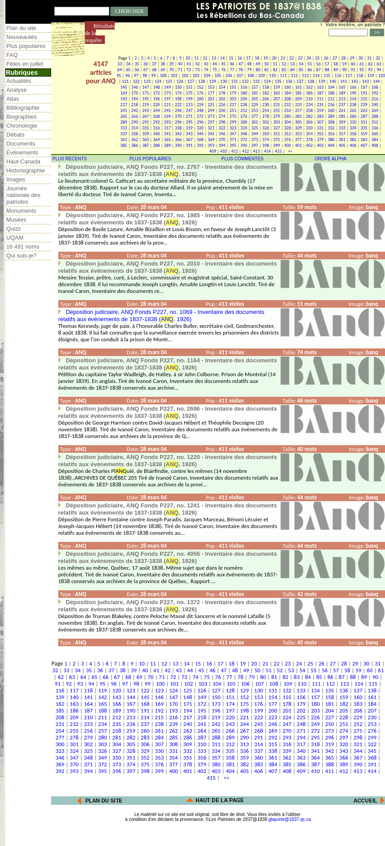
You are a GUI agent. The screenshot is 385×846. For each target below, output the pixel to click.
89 (335, 70)
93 (370, 70)
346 (222, 134)
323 (232, 128)
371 (232, 139)
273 (211, 116)
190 (353, 93)
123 (147, 81)
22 (291, 58)
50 (266, 64)
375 (276, 139)
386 (134, 145)
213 (342, 99)
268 (156, 116)
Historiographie (25, 170)
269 (167, 116)
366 (178, 139)
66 (136, 70)
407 (363, 145)
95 (119, 75)
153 (211, 87)
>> (289, 151)
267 (145, 116)
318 (178, 128)
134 (267, 81)
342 (178, 134)
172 (156, 93)
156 (243, 87)
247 (189, 110)
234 (309, 104)
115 (327, 75)
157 (254, 87)
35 (136, 64)
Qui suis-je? (21, 255)
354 (309, 134)
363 (145, 139)
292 (156, 122)
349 (254, 134)
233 (298, 104)
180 (243, 93)
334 (353, 128)
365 (167, 139)
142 (354, 81)
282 (309, 116)
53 (292, 64)
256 (287, 110)
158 (265, 87)
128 (201, 81)
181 (254, 93)
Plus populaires (26, 46)
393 (211, 145)
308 (331, 122)
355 (320, 134)
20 (274, 58)
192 (375, 93)
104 (206, 75)
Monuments (21, 210)
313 (123, 128)
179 (232, 93)
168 (375, 87)
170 (134, 93)
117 (349, 75)
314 (134, 128)
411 (234, 151)
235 (320, 104)
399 (276, 145)
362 (134, 139)
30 (361, 58)
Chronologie (21, 125)
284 (331, 116)
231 (276, 104)
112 (294, 75)
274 (222, 116)
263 (363, 110)
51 (275, 64)
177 (211, 93)
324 (243, 128)
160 (287, 87)
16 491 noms (22, 246)
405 (342, 145)
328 (287, 128)
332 (331, 128)
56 (318, 64)
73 (197, 70)
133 (256, 81)
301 (254, 122)
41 (188, 64)
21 (283, 58)
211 (320, 99)
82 (275, 70)
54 (301, 64)
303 (276, 122)
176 (200, 93)
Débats (15, 134)
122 (136, 81)
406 (353, 145)
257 (298, 110)
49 (257, 64)
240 (375, 104)
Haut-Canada (23, 161)
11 (196, 58)
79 (249, 70)
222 (178, 104)
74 (206, 70)
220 (156, 104)
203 (232, 99)
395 (232, 145)
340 (156, 134)
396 (243, 145)
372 (243, 139)
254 (265, 110)
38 (162, 64)
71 (180, 70)
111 (283, 75)
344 (200, 134)
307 (320, 122)
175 (189, 93)
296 (200, 122)
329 (298, 128)
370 (222, 139)
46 (232, 64)
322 (222, 128)
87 (318, 70)
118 (359, 75)
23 (300, 58)
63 (378, 64)
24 (309, 58)
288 (375, 116)
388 (156, 145)
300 (243, 122)
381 (342, 139)
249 (211, 110)
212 (331, 99)
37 (154, 64)
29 (352, 58)
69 (162, 70)
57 (327, 64)
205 (254, 99)
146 (134, 87)
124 (158, 81)
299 (232, 122)
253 (254, 110)
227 (232, 104)
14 (222, 58)
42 (197, 64)
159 (276, 87)
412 (245, 151)
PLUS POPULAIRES (150, 158)
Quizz (13, 228)
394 (222, 145)
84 (292, 70)
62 (370, 64)
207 (276, 99)
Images (15, 179)
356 (331, 134)
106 (228, 75)
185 (298, 93)
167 (363, 87)
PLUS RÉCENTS (69, 158)
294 (178, 122)
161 (298, 87)
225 (211, 104)
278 (265, 116)
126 (180, 81)
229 (254, 104)
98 (145, 75)
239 (363, 104)
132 (245, 81)
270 (178, 116)
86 (309, 70)
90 (344, 70)
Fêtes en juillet (24, 63)
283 (320, 116)
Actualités (18, 80)
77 (232, 70)
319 (189, 128)
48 (249, 64)
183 (276, 93)
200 (200, 99)
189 (342, 93)
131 (234, 81)
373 (254, 139)
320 (200, 128)
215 (363, 99)
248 (200, 110)
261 (342, 110)
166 (353, 87)
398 (265, 145)
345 (211, 134)
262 (353, 110)
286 (353, 116)
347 (232, 134)
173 (167, 93)
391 (189, 145)
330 (309, 128)
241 (123, 110)
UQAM (14, 237)
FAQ (12, 55)
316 (156, 128)
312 (375, 122)
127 (190, 81)
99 (153, 75)
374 (265, 139)
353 (298, 134)
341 (167, 134)
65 (128, 70)
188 (331, 93)
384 (375, 139)
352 (287, 134)
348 (243, 134)
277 (254, 116)
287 (363, 116)
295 (189, 122)
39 (171, 64)
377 (298, 139)
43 (206, 64)
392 (200, 145)
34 (128, 64)
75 (214, 70)
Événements (22, 152)
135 (278, 81)
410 (223, 151)
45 (223, 64)
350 (265, 134)
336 (375, 128)
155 (232, 87)
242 (134, 110)
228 (243, 104)
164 (331, 87)
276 (243, 116)
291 (145, 122)
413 (256, 151)
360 (375, 134)
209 (298, 99)
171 (145, 93)
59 (344, 64)
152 (200, 87)
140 (332, 81)
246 (178, 110)
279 (276, 116)
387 (145, 145)
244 (156, 110)
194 (134, 99)
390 (178, 145)
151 (189, 87)
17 (248, 58)
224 (200, 104)
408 (375, 145)
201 (211, 99)
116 (337, 75)
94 (378, 70)
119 (370, 75)
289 (123, 122)
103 (196, 75)
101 (174, 75)
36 (145, 64)
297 (211, 122)
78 (240, 70)
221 (167, 104)
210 (309, 99)
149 (167, 87)
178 (222, 93)
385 (123, 145)
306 (309, 122)
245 (167, 110)
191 (363, 93)
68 (154, 70)
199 (189, 99)
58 (335, 64)
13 (214, 58)
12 (205, 58)
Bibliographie (22, 107)
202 (222, 99)
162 (309, 87)
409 (212, 151)
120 (381, 75)
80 (257, 70)
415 (278, 151)
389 (167, 145)
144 (376, 81)
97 (136, 75)
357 (342, 134)
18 (257, 58)
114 (316, 75)
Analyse (16, 89)
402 (309, 145)
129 (212, 81)
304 (287, 122)
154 (222, 87)
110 (272, 75)
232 (287, 104)
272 (200, 116)
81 (266, 70)
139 (321, 81)
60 (352, 64)
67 (145, 70)
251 (232, 110)
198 (178, 99)
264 (375, 110)
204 (243, 99)
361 (123, 139)
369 (211, 139)
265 (123, 116)
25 (317, 58)
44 (214, 64)
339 (145, 134)
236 (331, 104)
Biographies (21, 116)
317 (167, 128)
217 (123, 104)
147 (145, 87)
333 (342, 128)
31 (369, 58)
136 (289, 81)
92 (361, 70)
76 (223, 70)
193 (123, 99)
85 (301, 70)
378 (309, 139)
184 (287, 93)
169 (123, 93)
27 (335, 58)
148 (156, 87)
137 (300, 81)
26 (326, 58)
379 (320, 139)
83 (283, 70)
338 (134, 134)
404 (331, 145)
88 (327, 70)
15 (231, 58)
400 (287, 145)
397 (254, 145)
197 (167, 99)
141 (343, 81)
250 (222, 110)
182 (265, 93)
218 (134, 104)
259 (320, 110)
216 (375, 99)
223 (189, 104)
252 (243, 110)
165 (342, 87)
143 (365, 81)
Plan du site (21, 28)
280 (287, 116)
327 (276, 128)
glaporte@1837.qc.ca (289, 819)
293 (167, 122)
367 (189, 139)
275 (232, 116)
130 (223, 81)
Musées (16, 219)
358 (353, 134)
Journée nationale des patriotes (23, 195)
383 (363, 139)
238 (353, 104)
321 (211, 128)
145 (123, 87)
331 (320, 128)
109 (261, 75)
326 (265, 128)
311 (363, 122)
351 (276, 134)
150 (178, 87)
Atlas (12, 98)
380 (331, 139)
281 (298, 116)
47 (240, 64)
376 (287, 139)
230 (265, 104)
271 (189, 116)
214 (353, 99)
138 (310, 81)
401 (298, 145)
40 (180, 64)
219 (145, 104)
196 (156, 99)
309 (342, 122)
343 (189, 134)
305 (298, 122)
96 (127, 75)
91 (352, 70)
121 (125, 81)
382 (353, 139)
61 (361, 64)
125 (168, 81)
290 (134, 122)
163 (320, 87)
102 (185, 75)
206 (265, 99)
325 (254, 128)
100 (163, 75)
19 (266, 58)
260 (331, 110)
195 (145, 99)
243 (145, 110)
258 (309, 110)
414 (267, 151)
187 (320, 93)
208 (287, 99)
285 (342, 116)
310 (353, 122)
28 (343, 58)
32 (378, 58)
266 (134, 116)
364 (156, 139)
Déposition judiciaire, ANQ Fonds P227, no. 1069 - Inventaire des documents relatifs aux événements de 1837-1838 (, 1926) (161, 315)
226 (222, 104)
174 (178, 93)
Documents (20, 143)
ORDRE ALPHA (330, 158)
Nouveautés (21, 37)
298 (222, 122)
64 (119, 70)
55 (309, 64)
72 (188, 70)
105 (217, 75)
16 (240, 58)
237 (342, 104)
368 (200, 139)
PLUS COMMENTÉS (242, 158)
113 (305, 75)
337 (123, 134)
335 (363, 128)
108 (250, 75)
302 (265, 122)
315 (145, 128)
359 (363, 134)
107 (239, 75)
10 (188, 58)
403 (320, 145)
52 (283, 64)
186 (309, 93)
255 (276, 110)
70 (171, 70)
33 (119, 64)
